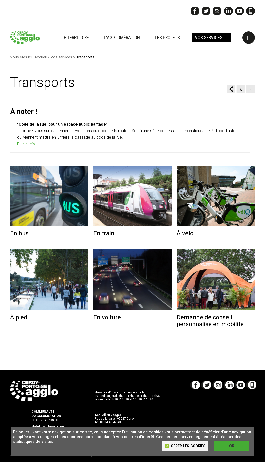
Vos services (208, 37)
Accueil (40, 60)
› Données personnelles (133, 460)
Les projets (167, 37)
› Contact (46, 460)
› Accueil (17, 460)
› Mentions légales (84, 460)
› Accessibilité (180, 460)
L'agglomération (122, 37)
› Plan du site (217, 460)
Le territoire (75, 37)
